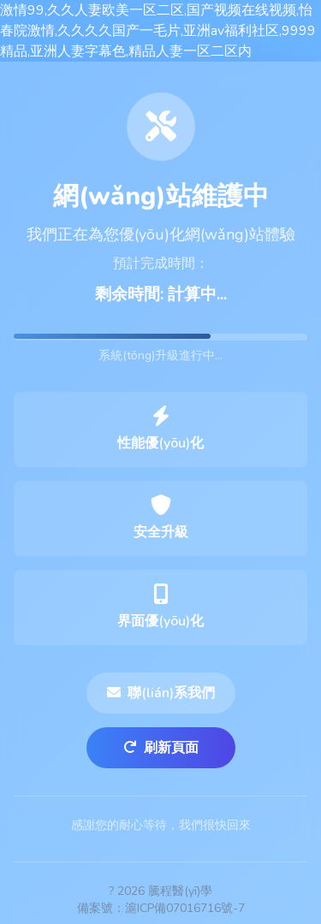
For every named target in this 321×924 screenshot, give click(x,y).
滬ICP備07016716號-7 (185, 908)
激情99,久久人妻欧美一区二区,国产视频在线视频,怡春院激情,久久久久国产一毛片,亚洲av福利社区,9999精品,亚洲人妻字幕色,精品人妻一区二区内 (158, 31)
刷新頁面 (161, 747)
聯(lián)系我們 (161, 693)
